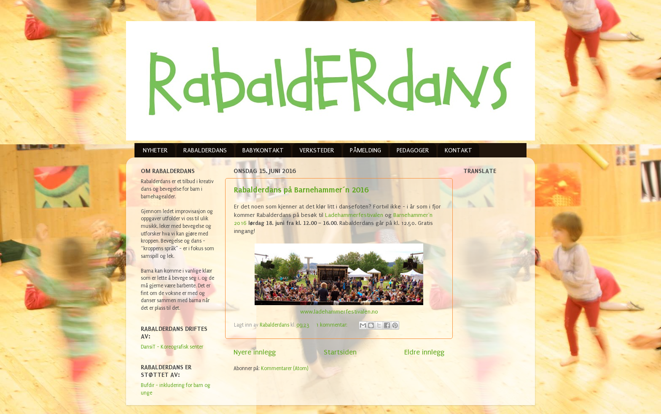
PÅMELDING (365, 150)
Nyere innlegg (255, 352)
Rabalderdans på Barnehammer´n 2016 (301, 190)
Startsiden (340, 352)
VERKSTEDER (316, 150)
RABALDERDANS (205, 150)
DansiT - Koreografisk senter (172, 347)
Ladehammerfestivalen (354, 215)
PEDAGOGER (413, 150)
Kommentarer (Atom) (285, 368)
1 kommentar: (332, 325)
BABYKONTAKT (263, 150)
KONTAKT (458, 150)
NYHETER (155, 150)
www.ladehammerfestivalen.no (339, 311)
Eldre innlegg (424, 352)
